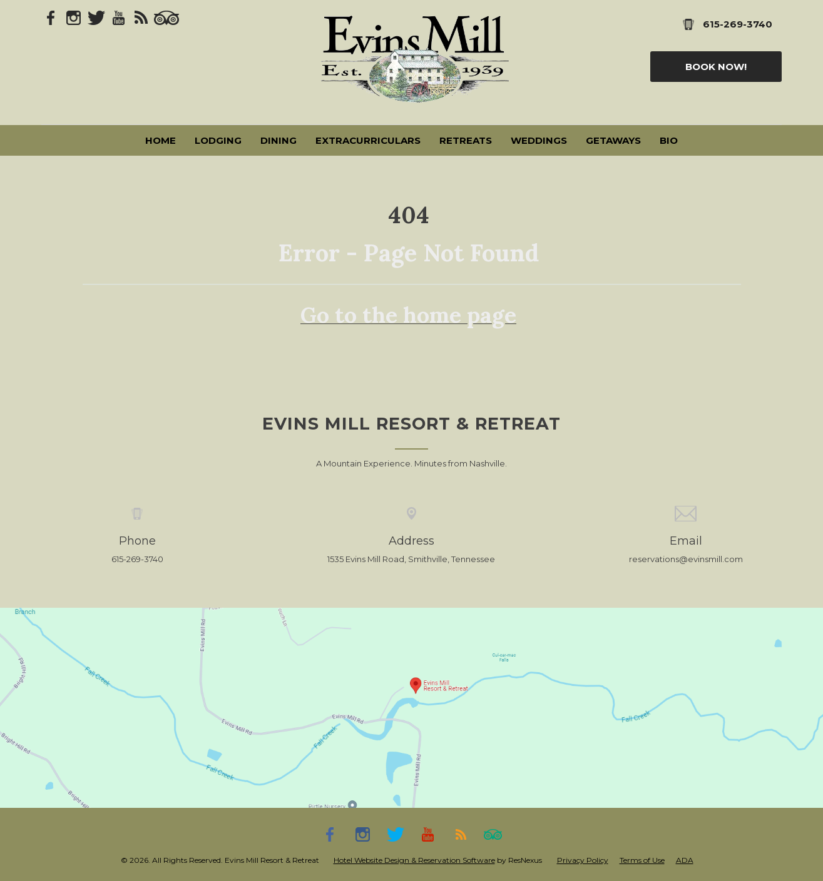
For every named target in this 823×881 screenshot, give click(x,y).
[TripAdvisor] (166, 17)
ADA (684, 860)
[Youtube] (119, 17)
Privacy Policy (582, 860)
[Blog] (141, 17)
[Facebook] (51, 17)
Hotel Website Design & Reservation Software (414, 860)
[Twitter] (96, 17)
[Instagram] (74, 17)
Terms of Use (642, 860)
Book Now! (716, 67)
